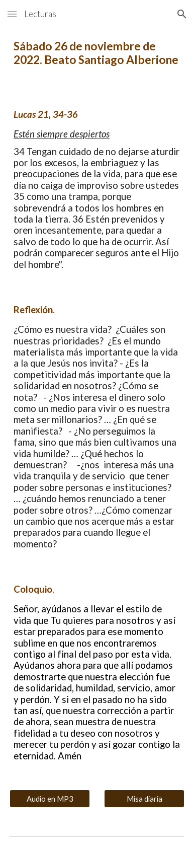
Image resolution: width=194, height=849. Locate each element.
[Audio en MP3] (49, 798)
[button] (12, 14)
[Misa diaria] (144, 798)
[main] (97, 52)
